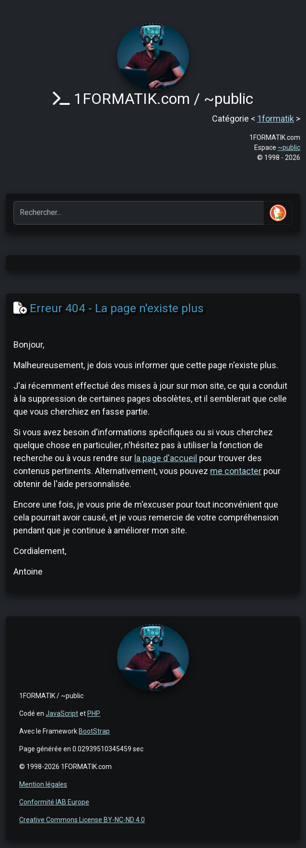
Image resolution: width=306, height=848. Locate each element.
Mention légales (43, 784)
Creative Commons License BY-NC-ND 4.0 (82, 820)
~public (289, 147)
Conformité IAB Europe (54, 802)
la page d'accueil (165, 458)
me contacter (235, 471)
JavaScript (62, 713)
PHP (93, 713)
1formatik (275, 118)
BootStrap (94, 731)
